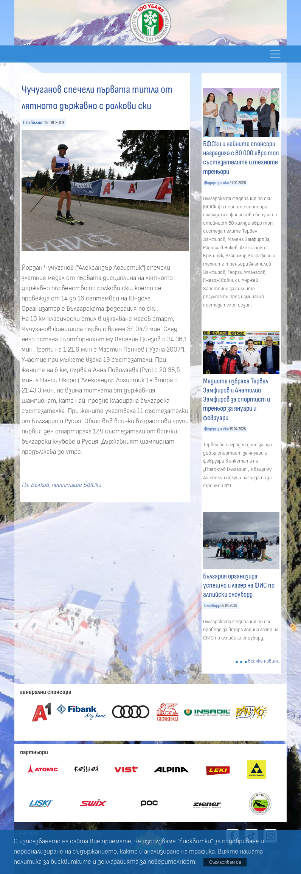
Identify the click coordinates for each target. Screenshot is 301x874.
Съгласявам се (225, 862)
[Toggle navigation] (275, 54)
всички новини (263, 661)
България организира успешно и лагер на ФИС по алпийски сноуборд (239, 585)
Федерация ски (216, 183)
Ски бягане (33, 122)
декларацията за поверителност (146, 861)
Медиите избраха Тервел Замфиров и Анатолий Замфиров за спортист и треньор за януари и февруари (236, 399)
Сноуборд (212, 606)
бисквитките (71, 861)
